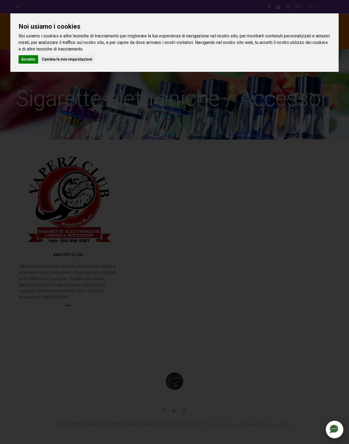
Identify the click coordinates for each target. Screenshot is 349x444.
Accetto (28, 59)
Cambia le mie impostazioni (67, 59)
